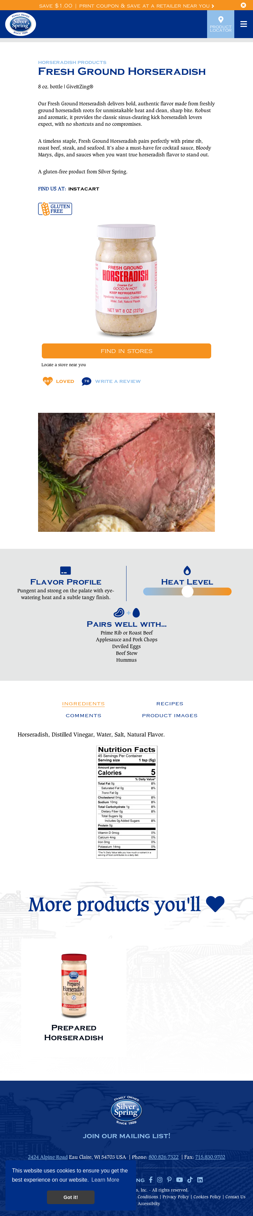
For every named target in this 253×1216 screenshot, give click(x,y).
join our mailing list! (126, 1136)
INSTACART (83, 189)
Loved (58, 381)
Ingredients (83, 703)
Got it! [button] (71, 1197)
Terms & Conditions (139, 1197)
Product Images (170, 715)
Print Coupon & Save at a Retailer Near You (146, 6)
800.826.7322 (164, 1157)
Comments (83, 715)
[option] (73, 994)
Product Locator (220, 24)
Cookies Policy (207, 1197)
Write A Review (111, 381)
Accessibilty (149, 1203)
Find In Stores (126, 351)
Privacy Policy (176, 1197)
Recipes (169, 703)
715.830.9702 (210, 1157)
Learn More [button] (105, 1180)
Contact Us (235, 1197)
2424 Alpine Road (48, 1157)
